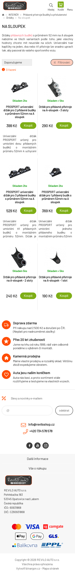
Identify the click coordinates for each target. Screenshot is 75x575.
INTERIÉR (14, 14)
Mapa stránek (50, 568)
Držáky (10, 17)
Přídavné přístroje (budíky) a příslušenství (45, 14)
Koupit (28, 125)
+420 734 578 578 (40, 431)
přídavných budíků (21, 35)
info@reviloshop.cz (41, 424)
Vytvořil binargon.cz (28, 568)
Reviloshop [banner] (15, 6)
